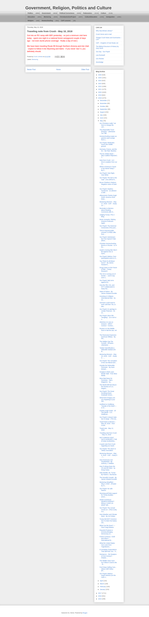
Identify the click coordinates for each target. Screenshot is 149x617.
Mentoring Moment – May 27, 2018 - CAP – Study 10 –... (108, 203)
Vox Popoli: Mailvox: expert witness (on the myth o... (108, 575)
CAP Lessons (66, 20)
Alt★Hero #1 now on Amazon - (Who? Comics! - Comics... (107, 324)
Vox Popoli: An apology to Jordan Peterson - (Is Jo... (108, 311)
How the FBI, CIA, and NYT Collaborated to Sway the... (107, 287)
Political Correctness (67, 13)
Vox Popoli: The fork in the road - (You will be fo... (108, 178)
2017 (100, 593)
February (103, 586)
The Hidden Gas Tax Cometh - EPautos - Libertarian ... (107, 343)
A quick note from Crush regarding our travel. (107, 445)
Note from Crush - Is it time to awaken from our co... (108, 162)
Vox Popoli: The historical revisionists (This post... (108, 227)
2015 (100, 599)
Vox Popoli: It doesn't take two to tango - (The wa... (108, 418)
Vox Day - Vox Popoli (103, 51)
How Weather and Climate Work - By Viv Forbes (108, 515)
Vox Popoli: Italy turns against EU (107, 281)
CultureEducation (91, 17)
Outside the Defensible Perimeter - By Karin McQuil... (107, 367)
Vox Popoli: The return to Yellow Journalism (108, 449)
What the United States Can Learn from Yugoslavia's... (107, 545)
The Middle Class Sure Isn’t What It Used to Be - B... (108, 562)
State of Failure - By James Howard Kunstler (108, 292)
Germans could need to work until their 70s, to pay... (108, 304)
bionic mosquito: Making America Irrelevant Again (107, 221)
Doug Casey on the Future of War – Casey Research (108, 269)
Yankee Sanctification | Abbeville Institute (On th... (108, 349)
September (104, 109)
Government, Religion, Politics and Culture (68, 8)
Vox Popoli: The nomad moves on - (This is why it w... (108, 509)
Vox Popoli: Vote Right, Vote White (107, 174)
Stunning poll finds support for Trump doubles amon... (108, 495)
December (103, 100)
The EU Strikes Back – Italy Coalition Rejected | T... (108, 155)
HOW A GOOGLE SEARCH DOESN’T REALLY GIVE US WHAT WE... (107, 502)
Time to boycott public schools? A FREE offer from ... (108, 232)
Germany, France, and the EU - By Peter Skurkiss (108, 150)
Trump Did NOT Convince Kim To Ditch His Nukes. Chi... (108, 520)
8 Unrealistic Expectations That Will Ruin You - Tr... (108, 550)
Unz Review (100, 58)
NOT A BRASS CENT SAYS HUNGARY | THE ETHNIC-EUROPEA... (108, 439)
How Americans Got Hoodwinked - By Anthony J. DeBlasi (107, 461)
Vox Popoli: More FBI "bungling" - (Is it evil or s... (108, 317)
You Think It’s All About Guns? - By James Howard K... (107, 263)
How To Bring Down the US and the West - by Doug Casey (107, 468)
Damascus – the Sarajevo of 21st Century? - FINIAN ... (108, 556)
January (103, 589)
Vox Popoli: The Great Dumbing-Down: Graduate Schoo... (107, 393)
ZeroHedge (99, 62)
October (103, 106)
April (101, 581)
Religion (31, 20)
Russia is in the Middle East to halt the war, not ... (108, 330)
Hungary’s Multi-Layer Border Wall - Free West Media (108, 373)
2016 (100, 596)
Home (58, 69)
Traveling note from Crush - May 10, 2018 (108, 434)
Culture (103, 13)
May (101, 121)
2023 (100, 83)
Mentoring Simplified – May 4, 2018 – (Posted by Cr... (108, 484)
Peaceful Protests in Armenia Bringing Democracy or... (106, 532)
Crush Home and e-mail (104, 34)
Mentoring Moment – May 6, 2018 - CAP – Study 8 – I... (108, 455)
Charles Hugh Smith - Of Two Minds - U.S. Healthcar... (108, 412)
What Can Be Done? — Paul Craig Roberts (107, 526)
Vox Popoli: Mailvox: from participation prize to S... (108, 257)
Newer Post (31, 69)
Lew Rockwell (100, 55)
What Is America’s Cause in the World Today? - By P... (108, 168)
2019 (100, 95)
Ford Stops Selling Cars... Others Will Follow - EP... (108, 569)
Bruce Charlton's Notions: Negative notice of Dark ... (108, 184)
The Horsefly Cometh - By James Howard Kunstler (108, 478)
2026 (100, 75)
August (102, 112)
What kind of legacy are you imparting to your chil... (107, 399)
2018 (100, 98)
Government (46, 13)
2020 (100, 92)
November (103, 103)
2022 (100, 86)
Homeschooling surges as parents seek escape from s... (108, 138)
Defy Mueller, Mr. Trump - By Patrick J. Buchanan (108, 473)
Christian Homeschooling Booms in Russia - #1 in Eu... (108, 245)
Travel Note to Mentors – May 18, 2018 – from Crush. (108, 423)
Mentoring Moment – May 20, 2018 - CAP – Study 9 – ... (108, 356)
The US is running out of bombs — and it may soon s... (108, 275)
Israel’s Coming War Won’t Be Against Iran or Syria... (108, 251)
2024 (100, 80)
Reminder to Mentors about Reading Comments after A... (107, 210)
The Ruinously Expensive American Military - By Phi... (108, 336)
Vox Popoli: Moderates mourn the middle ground (107, 144)
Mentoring (47, 17)
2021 (100, 89)
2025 (100, 78)
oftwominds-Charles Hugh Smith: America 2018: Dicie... (108, 197)
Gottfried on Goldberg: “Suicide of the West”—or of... (108, 406)
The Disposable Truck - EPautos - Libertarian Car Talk (107, 131)
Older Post (85, 69)
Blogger (85, 613)
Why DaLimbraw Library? (104, 31)
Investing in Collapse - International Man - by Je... (107, 298)
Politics (30, 13)
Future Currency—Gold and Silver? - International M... (107, 538)
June (102, 118)
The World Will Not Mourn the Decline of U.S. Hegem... (108, 386)
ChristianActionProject (68, 17)
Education (31, 17)
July (101, 115)
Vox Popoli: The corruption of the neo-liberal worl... (108, 361)
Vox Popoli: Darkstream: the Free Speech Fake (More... (108, 238)
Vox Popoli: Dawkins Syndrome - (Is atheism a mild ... (108, 190)
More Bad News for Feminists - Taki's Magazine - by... (106, 380)
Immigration (110, 17)
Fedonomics (87, 13)
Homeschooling (47, 20)
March (102, 584)
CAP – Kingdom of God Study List (107, 43)
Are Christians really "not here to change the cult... (108, 125)
